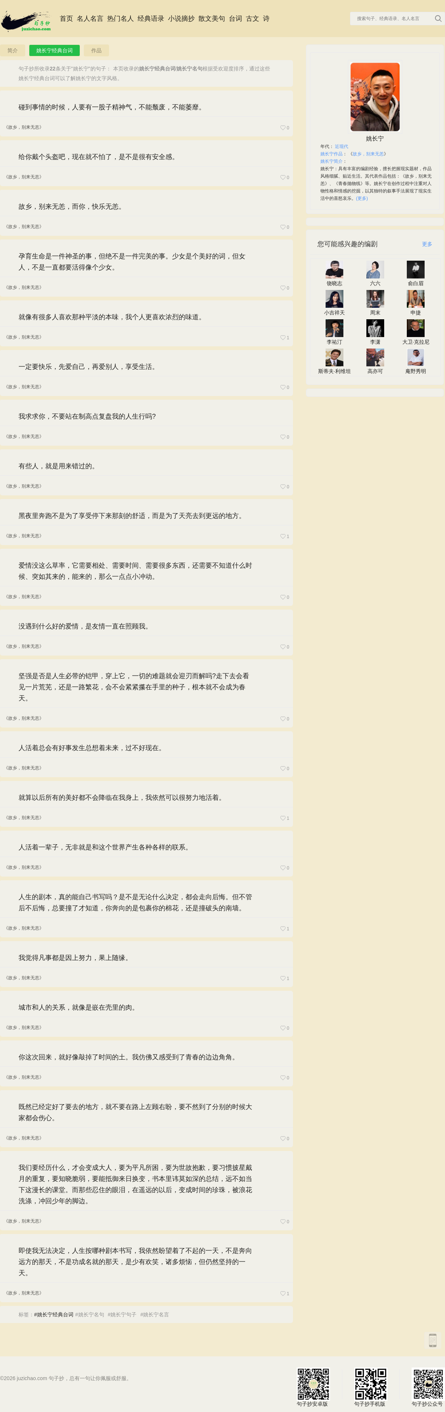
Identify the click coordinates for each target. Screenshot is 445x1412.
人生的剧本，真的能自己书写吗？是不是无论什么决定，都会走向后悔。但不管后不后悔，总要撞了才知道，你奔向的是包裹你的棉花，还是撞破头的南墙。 (135, 902)
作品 (96, 50)
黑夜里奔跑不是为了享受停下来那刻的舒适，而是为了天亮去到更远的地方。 (132, 515)
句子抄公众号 (428, 1384)
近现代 (341, 146)
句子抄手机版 (371, 1384)
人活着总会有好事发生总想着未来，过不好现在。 (92, 748)
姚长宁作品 (331, 153)
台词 (235, 18)
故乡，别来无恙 (368, 153)
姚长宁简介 (331, 161)
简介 (12, 50)
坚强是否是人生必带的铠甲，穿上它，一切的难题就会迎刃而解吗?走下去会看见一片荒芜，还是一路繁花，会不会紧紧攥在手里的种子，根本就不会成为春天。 (134, 687)
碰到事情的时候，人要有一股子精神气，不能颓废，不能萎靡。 (112, 107)
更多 (427, 244)
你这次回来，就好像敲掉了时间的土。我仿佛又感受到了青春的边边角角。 (129, 1057)
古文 (252, 18)
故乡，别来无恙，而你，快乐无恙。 (72, 206)
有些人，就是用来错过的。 (59, 466)
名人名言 (90, 18)
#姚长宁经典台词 (53, 1314)
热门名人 (120, 18)
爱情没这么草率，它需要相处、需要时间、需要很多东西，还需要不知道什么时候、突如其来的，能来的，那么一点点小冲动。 (135, 571)
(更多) (362, 198)
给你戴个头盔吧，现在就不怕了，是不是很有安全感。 (99, 157)
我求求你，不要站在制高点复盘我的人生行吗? (87, 416)
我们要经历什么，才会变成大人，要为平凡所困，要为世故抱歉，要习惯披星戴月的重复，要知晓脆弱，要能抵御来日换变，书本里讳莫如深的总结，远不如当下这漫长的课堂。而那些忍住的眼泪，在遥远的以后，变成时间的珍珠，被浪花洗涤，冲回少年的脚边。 (135, 1184)
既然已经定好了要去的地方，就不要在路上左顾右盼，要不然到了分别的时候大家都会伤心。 (135, 1112)
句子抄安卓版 (313, 1384)
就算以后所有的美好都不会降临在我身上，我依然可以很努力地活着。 (122, 797)
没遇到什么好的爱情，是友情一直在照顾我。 (85, 626)
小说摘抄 (181, 18)
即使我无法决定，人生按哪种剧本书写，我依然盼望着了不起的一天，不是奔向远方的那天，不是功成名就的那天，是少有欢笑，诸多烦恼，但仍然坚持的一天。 (135, 1262)
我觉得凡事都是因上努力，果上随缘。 (75, 957)
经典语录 (151, 18)
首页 (66, 18)
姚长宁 (375, 138)
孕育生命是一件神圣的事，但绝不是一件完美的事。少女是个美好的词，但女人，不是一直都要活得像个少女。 (132, 262)
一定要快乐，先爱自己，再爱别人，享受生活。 (89, 366)
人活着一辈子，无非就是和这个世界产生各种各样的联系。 (105, 847)
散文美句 (211, 18)
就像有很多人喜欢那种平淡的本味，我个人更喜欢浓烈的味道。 (112, 317)
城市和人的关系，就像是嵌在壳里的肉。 (79, 1007)
